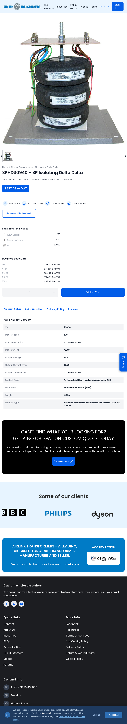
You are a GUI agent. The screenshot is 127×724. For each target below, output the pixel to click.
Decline (96, 715)
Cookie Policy (74, 659)
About (84, 6)
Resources (73, 630)
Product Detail (12, 309)
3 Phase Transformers (22, 167)
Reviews (73, 309)
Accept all (114, 715)
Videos (7, 659)
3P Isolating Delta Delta (46, 167)
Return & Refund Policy (80, 653)
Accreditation (12, 647)
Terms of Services (77, 635)
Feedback (72, 624)
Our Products (49, 6)
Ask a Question (34, 309)
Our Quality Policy (77, 641)
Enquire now (64, 461)
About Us (9, 630)
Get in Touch (73, 6)
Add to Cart (93, 292)
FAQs (6, 641)
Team (93, 6)
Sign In (117, 6)
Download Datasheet (19, 213)
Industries (61, 6)
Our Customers (13, 653)
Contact (8, 624)
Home (5, 167)
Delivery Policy (56, 309)
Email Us (16, 695)
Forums (8, 664)
